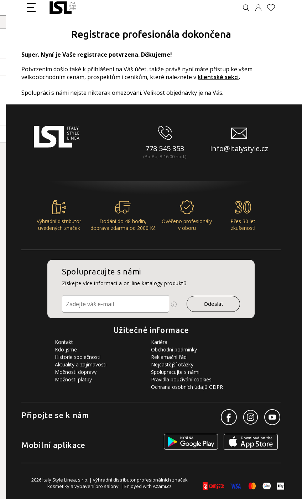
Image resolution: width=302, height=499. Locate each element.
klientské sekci (218, 77)
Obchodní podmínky (174, 349)
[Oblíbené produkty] (274, 7)
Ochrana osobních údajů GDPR (187, 387)
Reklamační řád (169, 357)
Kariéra (159, 342)
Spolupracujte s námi (175, 372)
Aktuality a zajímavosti (80, 364)
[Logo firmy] (62, 7)
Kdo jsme (66, 349)
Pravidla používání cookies (181, 379)
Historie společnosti (77, 357)
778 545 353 (164, 148)
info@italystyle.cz (239, 148)
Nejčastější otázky (172, 364)
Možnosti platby (73, 379)
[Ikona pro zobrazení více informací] (174, 304)
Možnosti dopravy (76, 372)
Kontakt (64, 342)
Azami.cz (162, 486)
